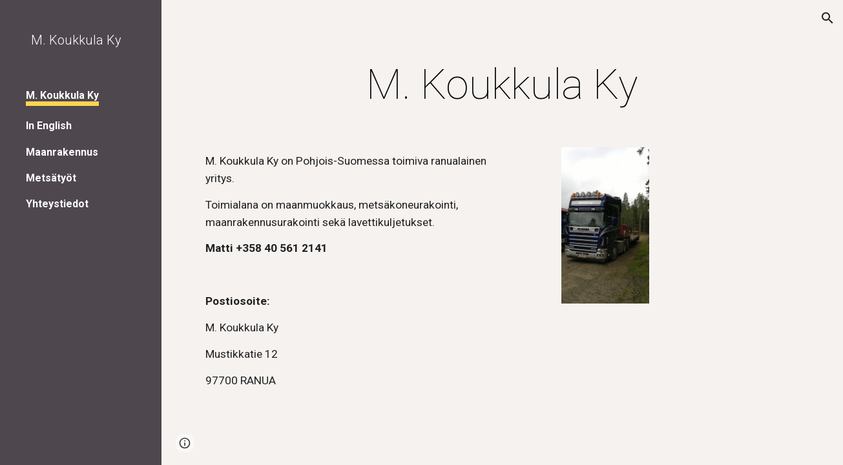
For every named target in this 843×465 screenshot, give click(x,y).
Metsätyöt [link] (51, 178)
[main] (502, 85)
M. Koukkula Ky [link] (62, 95)
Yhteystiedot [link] (57, 204)
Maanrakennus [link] (62, 152)
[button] (827, 18)
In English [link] (49, 125)
